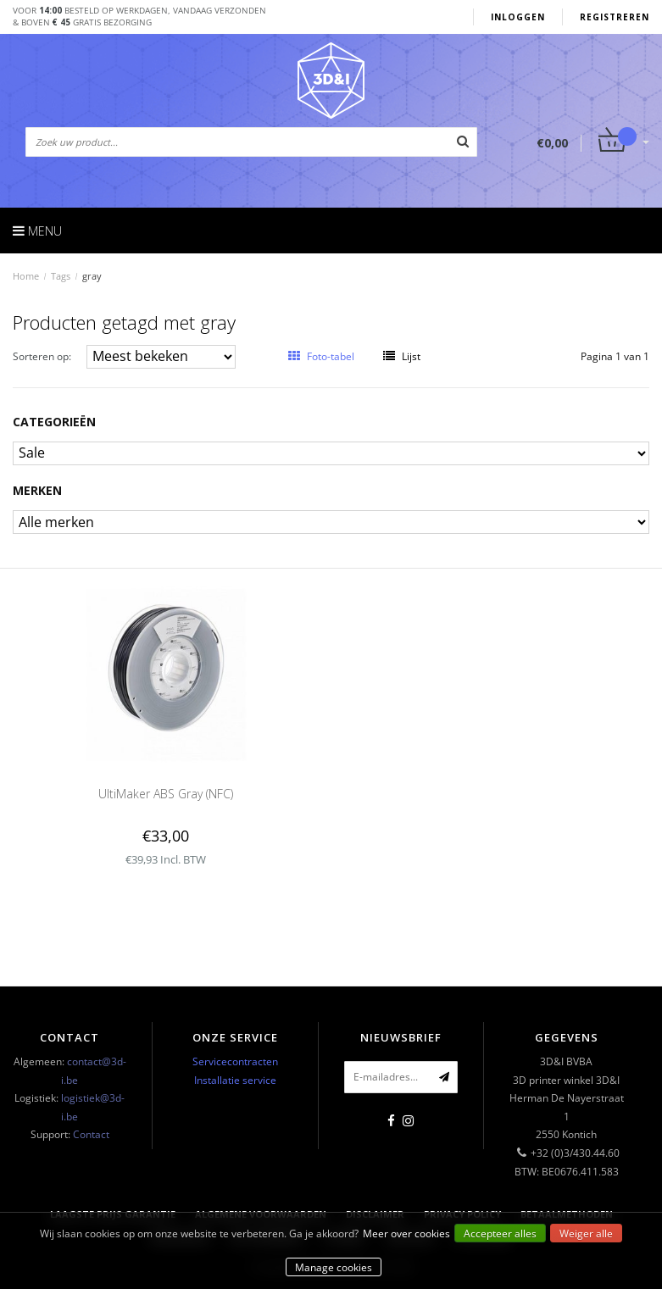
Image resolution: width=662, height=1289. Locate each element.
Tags (60, 275)
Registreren (614, 17)
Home (26, 275)
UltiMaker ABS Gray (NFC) (165, 794)
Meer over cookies (406, 1233)
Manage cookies (333, 1267)
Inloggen (518, 17)
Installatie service (235, 1080)
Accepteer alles (500, 1233)
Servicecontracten (235, 1061)
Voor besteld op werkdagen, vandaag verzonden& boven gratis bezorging (139, 16)
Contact (91, 1134)
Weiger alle (586, 1233)
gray (92, 275)
